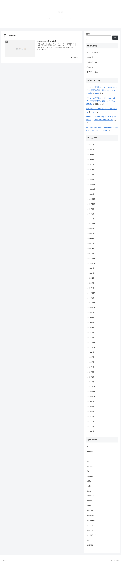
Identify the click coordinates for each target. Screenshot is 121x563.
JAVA (89, 481)
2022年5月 (91, 160)
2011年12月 (91, 387)
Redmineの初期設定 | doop (104, 120)
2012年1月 (91, 382)
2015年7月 (91, 278)
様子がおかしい (93, 72)
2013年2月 (91, 332)
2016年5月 (91, 239)
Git (88, 471)
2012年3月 (91, 372)
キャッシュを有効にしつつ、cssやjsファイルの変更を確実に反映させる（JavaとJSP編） (101, 90)
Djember (90, 466)
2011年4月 (91, 426)
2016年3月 (91, 248)
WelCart (90, 511)
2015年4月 (91, 288)
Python (89, 501)
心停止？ (90, 67)
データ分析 (91, 530)
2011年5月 (91, 421)
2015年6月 (91, 283)
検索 (88, 34)
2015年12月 (91, 258)
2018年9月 (91, 209)
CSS (88, 456)
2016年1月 (91, 253)
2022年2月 (91, 174)
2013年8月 (91, 318)
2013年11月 (91, 303)
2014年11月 (91, 293)
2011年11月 (91, 392)
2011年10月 (91, 397)
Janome (90, 476)
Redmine (90, 506)
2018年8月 (91, 214)
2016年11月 (91, 224)
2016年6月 (91, 234)
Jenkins (89, 486)
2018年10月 (91, 204)
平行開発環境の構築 (94, 127)
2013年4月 (91, 323)
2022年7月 (91, 150)
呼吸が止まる (92, 62)
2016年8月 (91, 229)
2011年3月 (91, 431)
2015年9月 (91, 268)
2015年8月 (91, 273)
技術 (88, 540)
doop (97, 93)
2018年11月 (91, 199)
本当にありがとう (93, 52)
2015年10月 (91, 263)
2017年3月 (91, 219)
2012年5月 (91, 362)
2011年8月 (91, 407)
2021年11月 (91, 189)
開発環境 (90, 545)
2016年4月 (91, 243)
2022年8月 (91, 145)
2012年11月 (91, 342)
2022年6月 (91, 155)
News (89, 491)
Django (89, 461)
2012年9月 (91, 352)
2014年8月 (91, 298)
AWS (88, 446)
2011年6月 (91, 416)
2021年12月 (91, 184)
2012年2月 (91, 377)
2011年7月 (91, 412)
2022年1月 (91, 179)
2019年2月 (91, 194)
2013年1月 (91, 337)
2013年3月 (91, 328)
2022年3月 (91, 169)
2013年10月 (91, 308)
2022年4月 (91, 164)
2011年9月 (91, 402)
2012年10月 (91, 347)
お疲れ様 (90, 57)
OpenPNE (90, 496)
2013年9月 (91, 313)
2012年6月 (91, 357)
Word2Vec (90, 516)
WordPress (91, 521)
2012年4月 (91, 367)
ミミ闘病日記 (92, 535)
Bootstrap (90, 451)
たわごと (90, 525)
